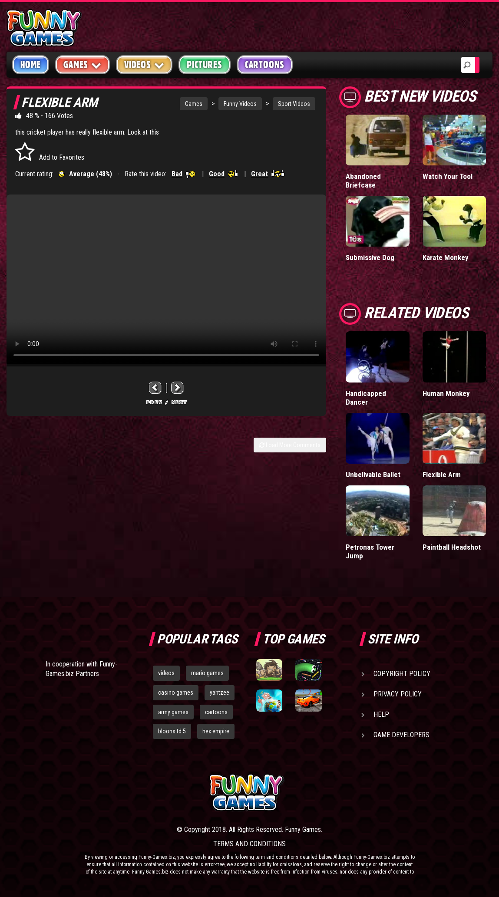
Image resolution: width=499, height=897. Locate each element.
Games (193, 103)
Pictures (204, 65)
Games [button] (82, 64)
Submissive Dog (370, 257)
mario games (207, 672)
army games (173, 712)
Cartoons (264, 65)
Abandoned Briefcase (363, 180)
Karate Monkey (446, 257)
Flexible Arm (442, 474)
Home (30, 65)
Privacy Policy (397, 694)
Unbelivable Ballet (373, 474)
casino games (175, 692)
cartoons (216, 712)
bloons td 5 (172, 731)
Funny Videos (240, 103)
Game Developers (401, 735)
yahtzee (219, 692)
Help (381, 714)
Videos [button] (144, 64)
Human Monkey (446, 393)
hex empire (215, 731)
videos (166, 672)
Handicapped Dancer (366, 397)
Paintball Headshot (452, 547)
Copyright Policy (401, 673)
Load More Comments (290, 445)
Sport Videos (294, 103)
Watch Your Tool (448, 176)
